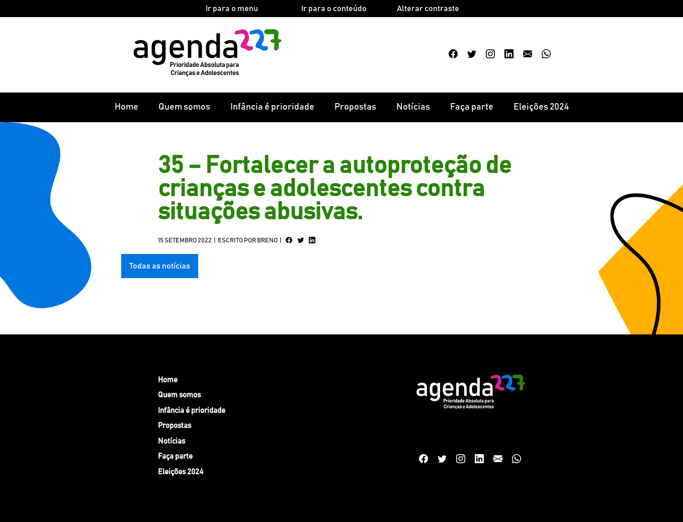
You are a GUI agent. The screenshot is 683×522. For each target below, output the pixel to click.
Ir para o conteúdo (334, 9)
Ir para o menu (232, 9)
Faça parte (471, 107)
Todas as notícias (159, 266)
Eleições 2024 (541, 107)
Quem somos (184, 107)
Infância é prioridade (272, 107)
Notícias (413, 107)
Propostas (355, 107)
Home (126, 107)
